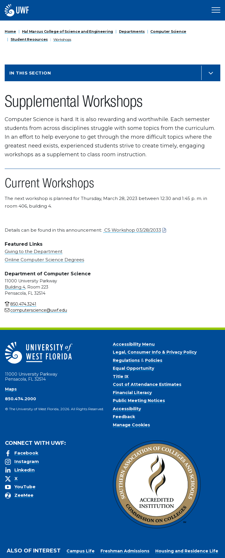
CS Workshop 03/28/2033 (132, 230)
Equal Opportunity (133, 368)
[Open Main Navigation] (216, 10)
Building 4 (15, 287)
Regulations (126, 360)
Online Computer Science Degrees (44, 259)
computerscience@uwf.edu (38, 310)
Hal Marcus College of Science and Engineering (67, 31)
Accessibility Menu (134, 344)
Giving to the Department (33, 251)
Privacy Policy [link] (94, 552)
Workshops (62, 39)
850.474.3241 (23, 304)
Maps (11, 389)
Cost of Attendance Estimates (147, 384)
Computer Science (168, 31)
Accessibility (127, 408)
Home (10, 31)
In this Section (30, 73)
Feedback (124, 416)
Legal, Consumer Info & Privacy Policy (155, 352)
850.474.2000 (20, 398)
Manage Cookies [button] (156, 552)
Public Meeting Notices (139, 400)
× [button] (220, 544)
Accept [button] (125, 552)
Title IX (121, 376)
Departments (132, 31)
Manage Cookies (131, 425)
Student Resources (29, 39)
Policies (153, 360)
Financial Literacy (132, 392)
